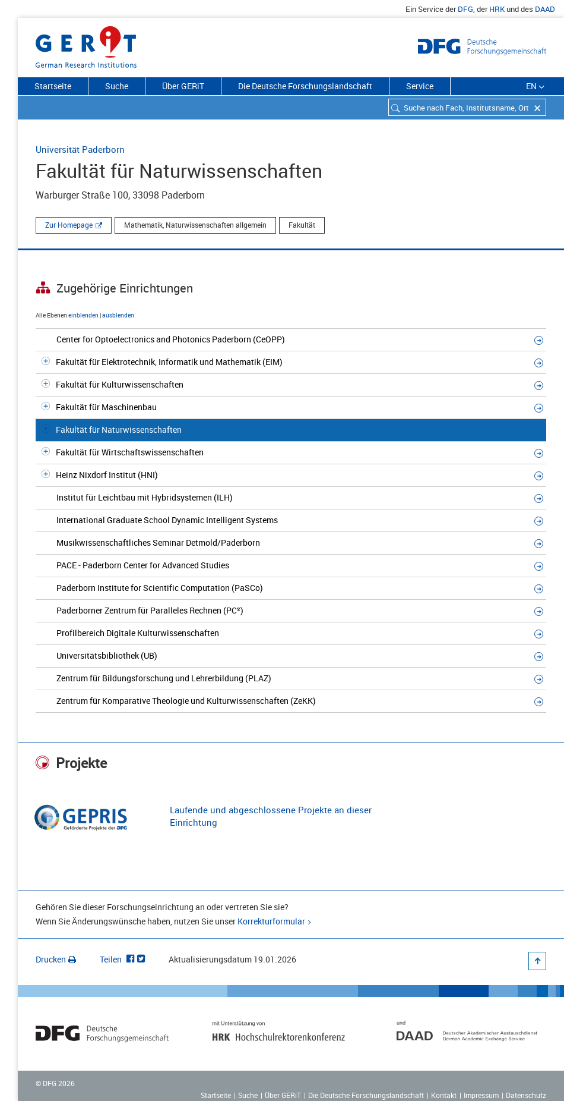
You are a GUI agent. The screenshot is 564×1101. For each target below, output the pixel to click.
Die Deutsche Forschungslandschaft (305, 86)
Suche (116, 86)
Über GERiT (183, 86)
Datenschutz (526, 1095)
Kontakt (444, 1095)
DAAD (545, 9)
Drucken (56, 959)
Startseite (52, 86)
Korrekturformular (271, 921)
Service (419, 86)
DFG (465, 9)
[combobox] (467, 107)
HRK (497, 9)
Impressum (481, 1095)
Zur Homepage (69, 224)
